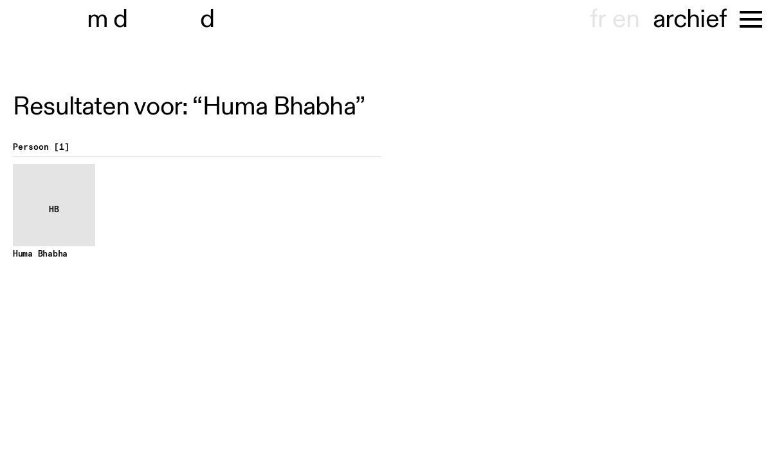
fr (598, 19)
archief (690, 19)
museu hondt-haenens (159, 19)
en (625, 19)
